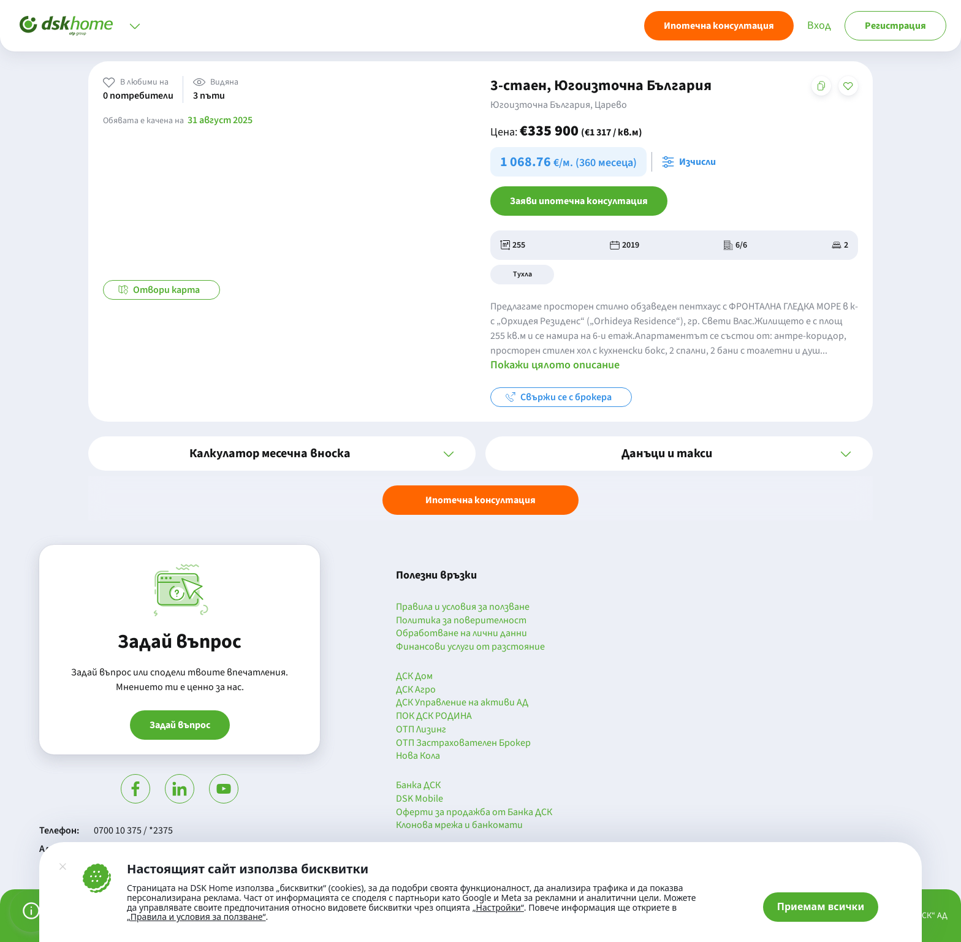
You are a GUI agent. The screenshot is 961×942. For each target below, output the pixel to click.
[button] (282, 453)
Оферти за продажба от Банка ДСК (474, 813)
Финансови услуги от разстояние (470, 647)
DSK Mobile (419, 799)
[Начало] (66, 25)
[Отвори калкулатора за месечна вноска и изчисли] (691, 162)
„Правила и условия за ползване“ (196, 916)
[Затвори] (62, 867)
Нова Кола (418, 756)
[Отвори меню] (135, 25)
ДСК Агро (416, 690)
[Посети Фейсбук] (135, 788)
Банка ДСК (418, 786)
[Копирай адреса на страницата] (821, 86)
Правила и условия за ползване (463, 607)
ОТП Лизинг (421, 730)
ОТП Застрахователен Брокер (463, 743)
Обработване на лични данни (461, 634)
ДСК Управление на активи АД (462, 703)
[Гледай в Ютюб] (223, 788)
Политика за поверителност (461, 621)
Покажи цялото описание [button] (555, 365)
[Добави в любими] (848, 86)
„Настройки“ (498, 908)
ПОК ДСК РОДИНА (434, 716)
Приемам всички (821, 906)
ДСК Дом (414, 677)
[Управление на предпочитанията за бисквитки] (31, 910)
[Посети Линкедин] (179, 788)
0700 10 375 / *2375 (133, 830)
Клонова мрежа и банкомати (459, 825)
